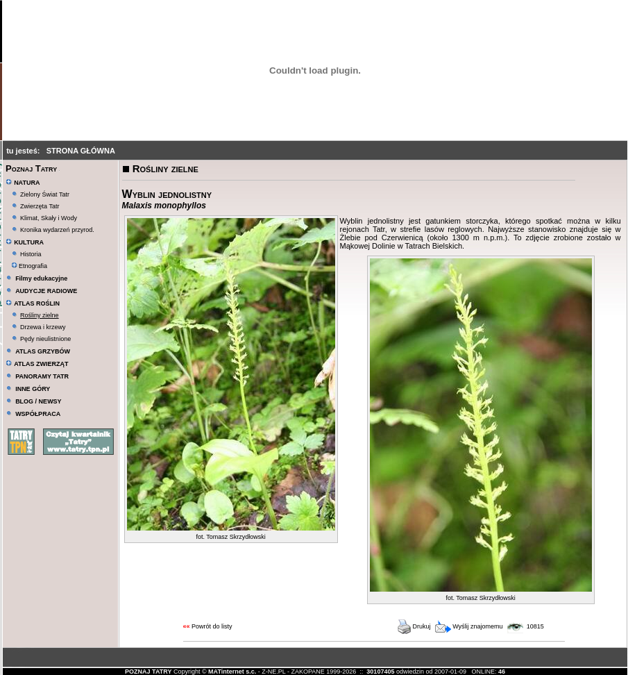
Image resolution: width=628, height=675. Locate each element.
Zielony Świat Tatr (44, 194)
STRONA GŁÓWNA (80, 151)
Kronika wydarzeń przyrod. (57, 229)
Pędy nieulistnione (45, 338)
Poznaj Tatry (31, 168)
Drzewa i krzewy (43, 327)
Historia (31, 254)
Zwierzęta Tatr (39, 206)
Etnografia (29, 265)
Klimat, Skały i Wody (48, 218)
